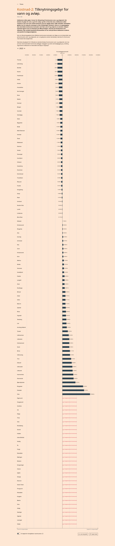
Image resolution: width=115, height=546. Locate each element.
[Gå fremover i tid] (24, 48)
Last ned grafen (83, 534)
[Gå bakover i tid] (18, 48)
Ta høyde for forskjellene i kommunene (31, 533)
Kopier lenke (93, 534)
